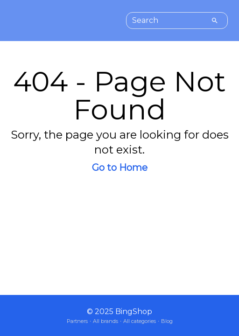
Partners (77, 321)
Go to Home (120, 167)
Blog (167, 321)
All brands (105, 321)
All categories (139, 321)
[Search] (215, 20)
